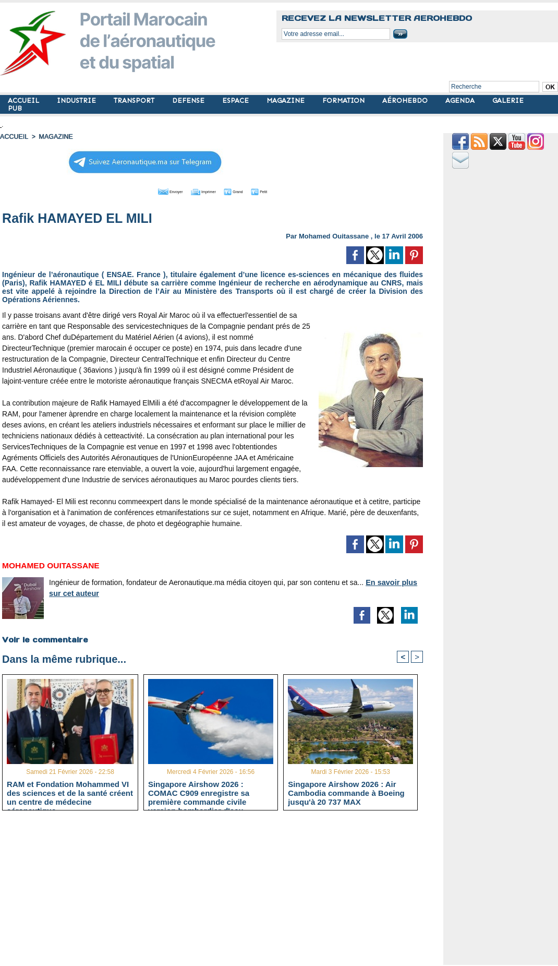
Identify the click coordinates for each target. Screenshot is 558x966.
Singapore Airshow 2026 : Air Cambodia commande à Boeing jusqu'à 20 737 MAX (346, 793)
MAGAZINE (286, 100)
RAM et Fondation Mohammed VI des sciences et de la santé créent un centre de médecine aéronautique (70, 793)
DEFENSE (189, 100)
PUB (15, 108)
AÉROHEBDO (406, 100)
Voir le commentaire (44, 638)
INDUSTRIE (77, 100)
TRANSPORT (135, 100)
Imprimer (201, 190)
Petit (280, 190)
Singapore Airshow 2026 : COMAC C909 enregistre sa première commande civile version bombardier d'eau (198, 793)
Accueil (13, 136)
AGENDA (461, 100)
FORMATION (344, 100)
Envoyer (153, 190)
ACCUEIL (24, 100)
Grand (244, 190)
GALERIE (508, 100)
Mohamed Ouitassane (334, 235)
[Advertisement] (220, 892)
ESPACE (236, 100)
